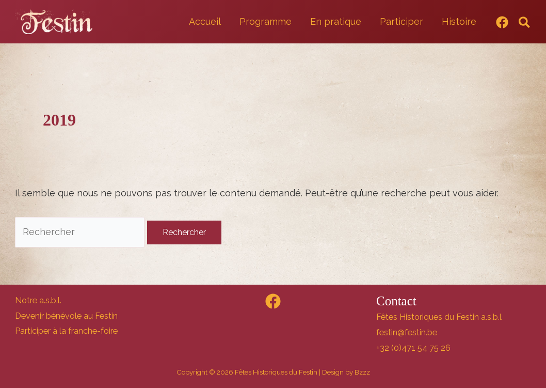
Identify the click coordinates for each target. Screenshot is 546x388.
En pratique (335, 21)
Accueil (205, 21)
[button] (525, 23)
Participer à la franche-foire (66, 331)
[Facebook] (502, 22)
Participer (401, 21)
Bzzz (362, 372)
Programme (265, 21)
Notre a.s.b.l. (38, 300)
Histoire (459, 21)
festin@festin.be (406, 332)
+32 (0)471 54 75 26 (413, 348)
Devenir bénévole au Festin (66, 316)
